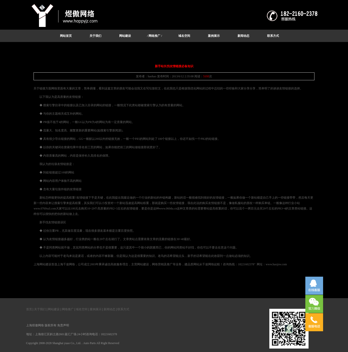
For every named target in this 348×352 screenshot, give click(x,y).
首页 (29, 309)
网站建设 (54, 309)
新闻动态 (109, 309)
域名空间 (82, 309)
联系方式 (123, 309)
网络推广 (68, 309)
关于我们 (40, 309)
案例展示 (96, 309)
